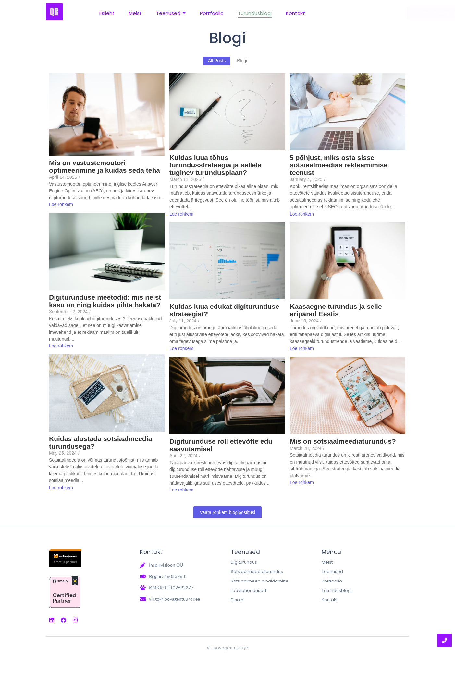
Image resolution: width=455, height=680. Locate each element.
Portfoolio (332, 581)
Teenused (332, 572)
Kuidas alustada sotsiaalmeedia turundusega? (100, 442)
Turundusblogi (337, 590)
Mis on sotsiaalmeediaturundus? (343, 441)
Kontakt (330, 600)
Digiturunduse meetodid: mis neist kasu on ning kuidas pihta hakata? (105, 301)
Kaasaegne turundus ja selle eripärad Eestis (336, 310)
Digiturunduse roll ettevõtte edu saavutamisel (220, 445)
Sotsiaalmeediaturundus (257, 572)
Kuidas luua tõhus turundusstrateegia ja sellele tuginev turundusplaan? (215, 165)
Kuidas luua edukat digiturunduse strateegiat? (224, 310)
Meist (327, 562)
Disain (237, 600)
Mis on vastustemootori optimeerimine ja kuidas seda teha (104, 166)
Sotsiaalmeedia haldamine (260, 581)
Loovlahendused (248, 590)
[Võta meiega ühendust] (375, 13)
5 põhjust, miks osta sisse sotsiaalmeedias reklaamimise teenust (338, 165)
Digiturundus (244, 562)
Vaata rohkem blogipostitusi (227, 512)
